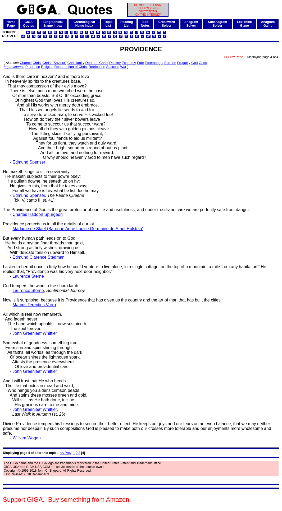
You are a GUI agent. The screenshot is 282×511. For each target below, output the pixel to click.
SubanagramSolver (217, 23)
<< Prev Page (233, 57)
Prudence (32, 67)
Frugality (183, 63)
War (123, 67)
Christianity (75, 63)
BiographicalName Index (53, 23)
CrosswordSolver (166, 23)
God (194, 63)
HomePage (11, 23)
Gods (203, 63)
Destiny (115, 63)
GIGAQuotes (28, 23)
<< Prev (65, 453)
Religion (47, 67)
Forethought (154, 63)
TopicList (108, 23)
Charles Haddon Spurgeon (37, 214)
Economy (129, 63)
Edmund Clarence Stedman (38, 257)
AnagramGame (268, 23)
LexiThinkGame (244, 23)
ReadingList (126, 23)
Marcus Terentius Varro (34, 305)
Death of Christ (96, 63)
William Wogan (26, 438)
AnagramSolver (191, 23)
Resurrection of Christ (71, 67)
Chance (26, 63)
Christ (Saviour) (54, 63)
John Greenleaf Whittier (34, 333)
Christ (37, 63)
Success (112, 67)
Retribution (97, 67)
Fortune (170, 63)
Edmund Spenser (28, 162)
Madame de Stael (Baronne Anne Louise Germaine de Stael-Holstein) (77, 228)
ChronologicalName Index (84, 23)
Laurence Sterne (28, 276)
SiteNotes (145, 23)
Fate (140, 63)
